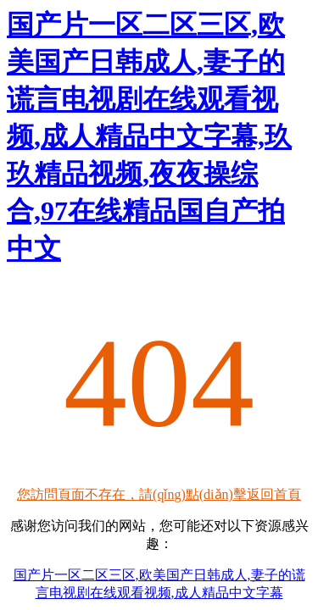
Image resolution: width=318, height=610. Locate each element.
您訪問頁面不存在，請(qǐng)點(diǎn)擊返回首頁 (159, 494)
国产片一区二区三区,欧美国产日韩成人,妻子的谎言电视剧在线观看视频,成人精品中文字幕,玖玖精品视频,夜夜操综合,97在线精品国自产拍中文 (149, 136)
